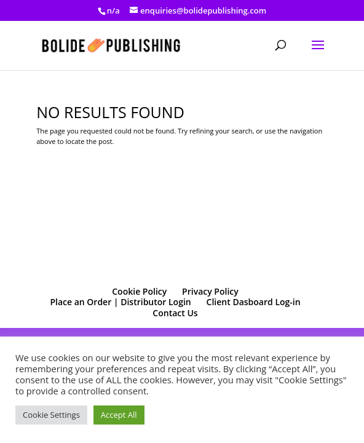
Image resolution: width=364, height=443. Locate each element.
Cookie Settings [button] (51, 414)
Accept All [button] (119, 414)
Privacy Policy (210, 291)
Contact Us (174, 313)
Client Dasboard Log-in (254, 302)
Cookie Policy (139, 291)
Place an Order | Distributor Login (120, 302)
